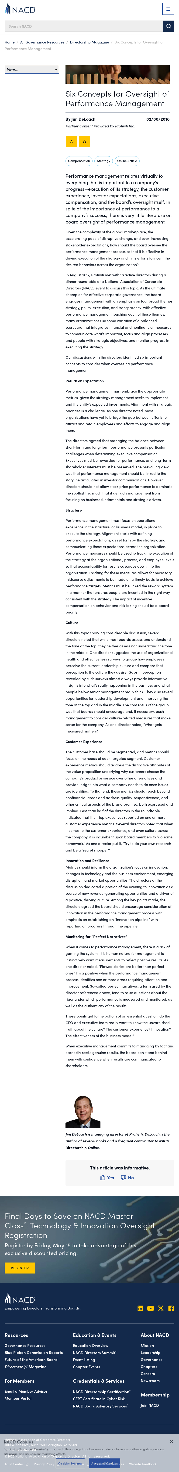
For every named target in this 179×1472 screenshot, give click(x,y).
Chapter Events (86, 1360)
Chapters (149, 1360)
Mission (147, 1339)
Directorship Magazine (89, 41)
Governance (151, 1353)
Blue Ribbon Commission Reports (34, 1346)
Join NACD (150, 1399)
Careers (148, 1367)
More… (32, 69)
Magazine (25, 1360)
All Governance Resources (42, 41)
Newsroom (150, 1374)
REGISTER (20, 1267)
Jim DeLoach (83, 119)
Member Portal (18, 1392)
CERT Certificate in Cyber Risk (99, 1392)
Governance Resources (25, 1339)
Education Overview (90, 1339)
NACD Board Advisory (100, 1400)
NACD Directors (94, 1346)
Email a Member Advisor (26, 1385)
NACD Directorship (102, 1385)
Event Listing (84, 1353)
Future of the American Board (31, 1353)
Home (10, 41)
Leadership (150, 1346)
